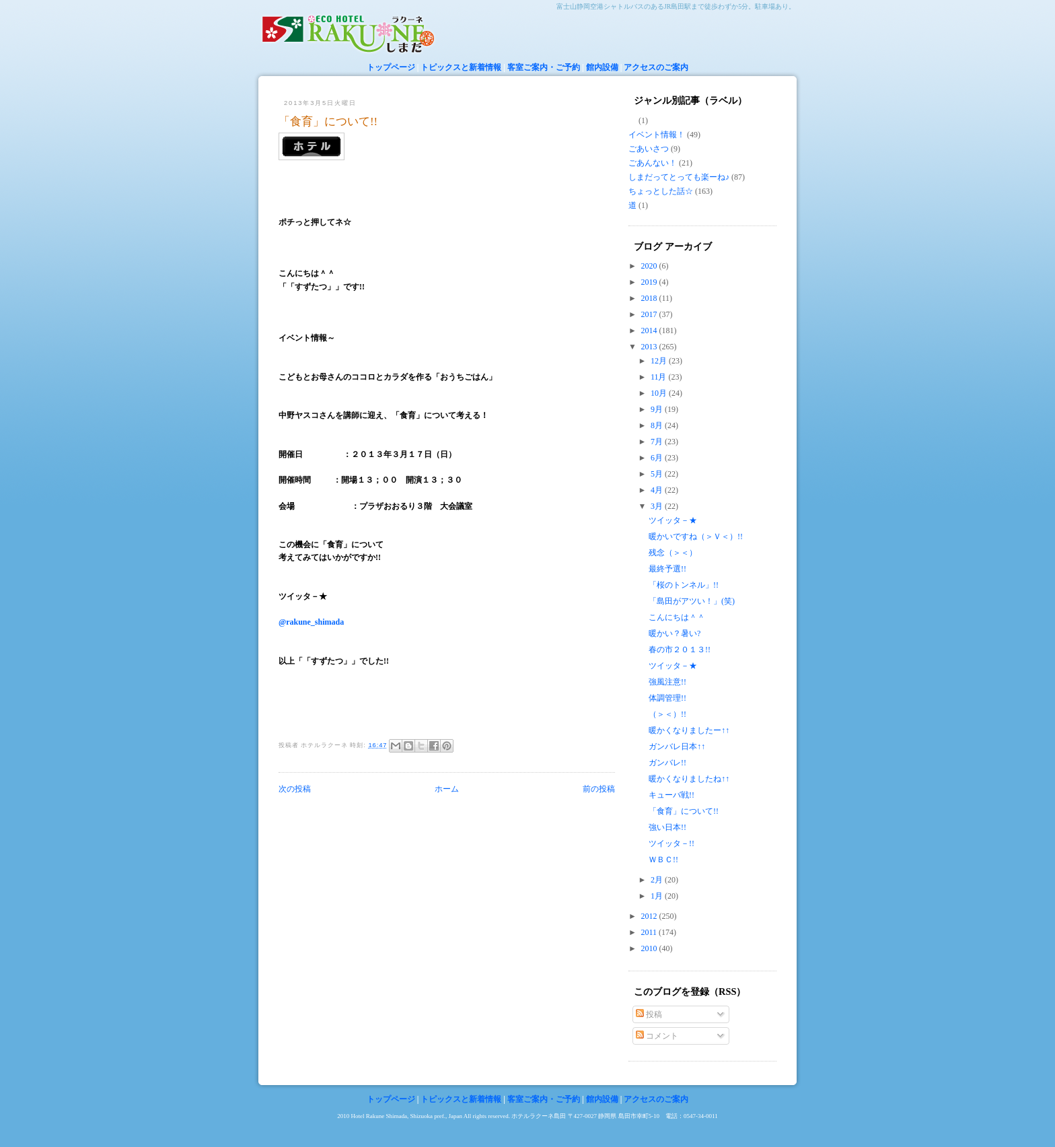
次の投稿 (295, 789)
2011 (650, 932)
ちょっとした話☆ (660, 191)
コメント (657, 1036)
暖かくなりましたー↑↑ (689, 730)
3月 (658, 506)
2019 (650, 282)
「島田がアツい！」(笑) (692, 601)
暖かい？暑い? (674, 633)
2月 (658, 879)
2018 (650, 298)
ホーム (447, 789)
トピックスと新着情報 (461, 67)
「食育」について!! (328, 121)
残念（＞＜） (673, 552)
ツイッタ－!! (671, 843)
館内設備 (602, 67)
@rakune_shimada (311, 622)
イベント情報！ (656, 134)
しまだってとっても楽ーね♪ (678, 177)
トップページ (391, 67)
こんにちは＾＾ (677, 617)
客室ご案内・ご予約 (543, 67)
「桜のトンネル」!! (684, 585)
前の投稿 (599, 789)
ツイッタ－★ (673, 520)
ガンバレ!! (667, 762)
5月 (658, 474)
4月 (658, 490)
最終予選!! (667, 569)
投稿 (649, 1014)
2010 (650, 948)
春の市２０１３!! (680, 649)
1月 (658, 896)
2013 (650, 346)
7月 (658, 441)
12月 (660, 361)
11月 (660, 377)
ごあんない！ (652, 163)
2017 (650, 314)
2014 (650, 330)
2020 (650, 266)
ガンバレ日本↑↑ (677, 746)
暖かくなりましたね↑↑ (689, 779)
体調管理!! (667, 698)
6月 (658, 457)
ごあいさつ (648, 148)
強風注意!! (667, 682)
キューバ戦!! (671, 795)
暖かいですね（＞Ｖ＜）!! (700, 536)
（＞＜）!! (667, 714)
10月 (660, 393)
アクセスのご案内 (656, 67)
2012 (650, 916)
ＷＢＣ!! (663, 859)
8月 (658, 425)
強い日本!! (667, 827)
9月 (658, 409)
